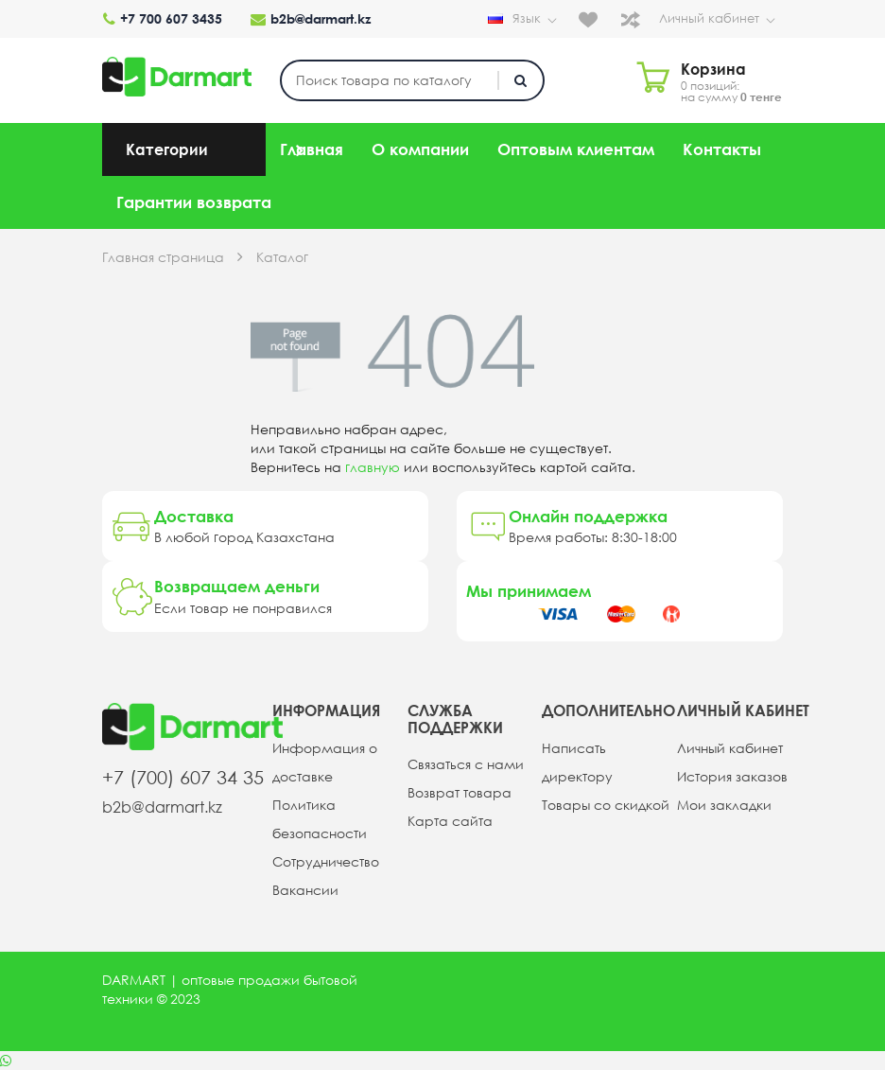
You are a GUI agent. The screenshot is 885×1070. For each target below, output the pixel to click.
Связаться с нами (466, 764)
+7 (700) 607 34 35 (183, 777)
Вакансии (305, 889)
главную (372, 467)
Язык (528, 20)
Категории (167, 149)
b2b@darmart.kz (310, 18)
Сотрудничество (325, 860)
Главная (311, 149)
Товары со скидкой (605, 804)
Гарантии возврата (193, 202)
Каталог (282, 257)
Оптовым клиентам (575, 149)
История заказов (732, 775)
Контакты (722, 149)
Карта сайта (450, 821)
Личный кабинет (721, 18)
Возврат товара (460, 792)
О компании (420, 149)
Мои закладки (724, 804)
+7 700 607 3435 (161, 18)
